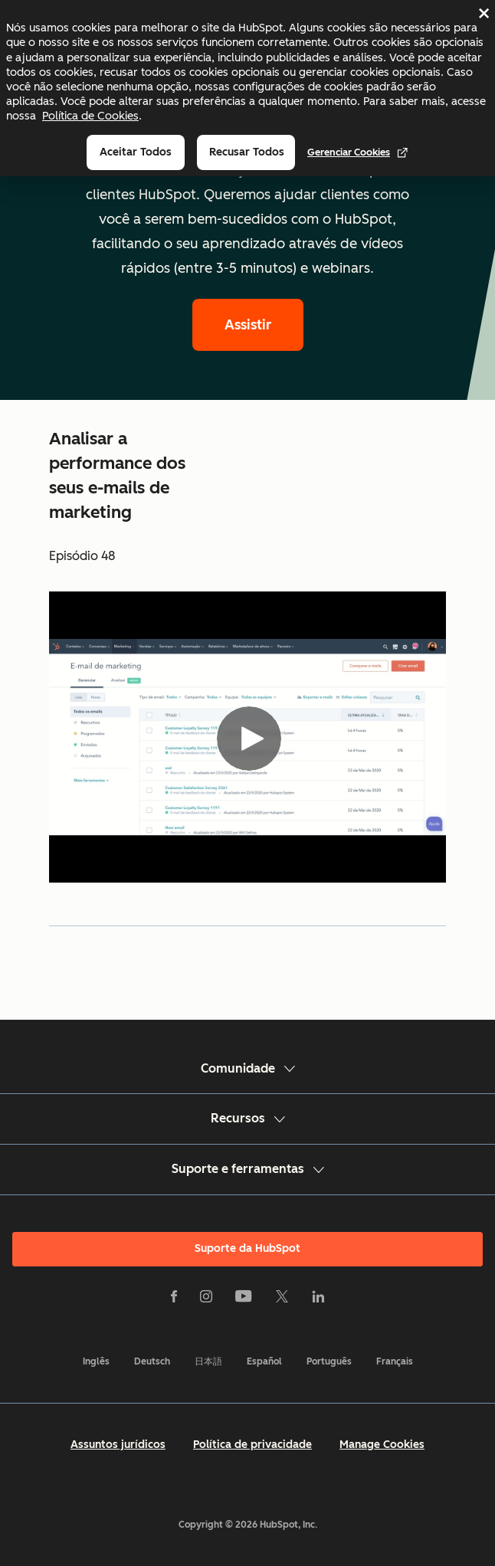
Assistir (248, 324)
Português (329, 1361)
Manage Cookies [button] (382, 1444)
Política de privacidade (252, 1444)
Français (394, 1361)
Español (264, 1361)
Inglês (96, 1361)
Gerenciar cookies (357, 152)
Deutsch (152, 1361)
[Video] (247, 737)
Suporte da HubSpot (247, 1248)
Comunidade (248, 1068)
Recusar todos (246, 152)
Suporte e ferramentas (248, 1168)
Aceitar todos (136, 152)
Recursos (248, 1118)
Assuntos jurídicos (118, 1444)
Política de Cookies (90, 116)
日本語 (208, 1361)
